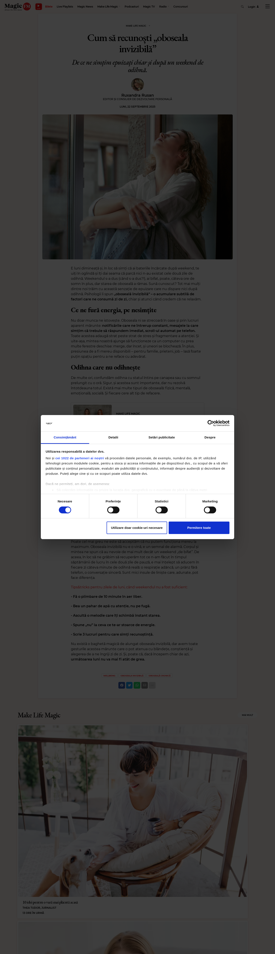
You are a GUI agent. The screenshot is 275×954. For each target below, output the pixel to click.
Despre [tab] (210, 437)
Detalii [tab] (113, 437)
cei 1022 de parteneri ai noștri (79, 458)
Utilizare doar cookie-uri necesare (137, 527)
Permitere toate (199, 527)
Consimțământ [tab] (65, 437)
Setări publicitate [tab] (161, 437)
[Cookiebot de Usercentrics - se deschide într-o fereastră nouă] (210, 423)
